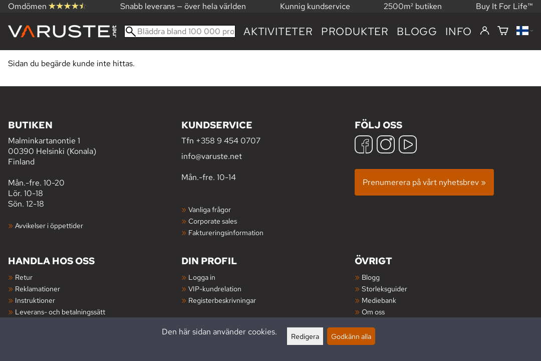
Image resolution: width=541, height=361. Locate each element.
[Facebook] (364, 145)
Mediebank (379, 300)
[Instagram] (386, 145)
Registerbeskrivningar (222, 300)
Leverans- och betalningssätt (60, 311)
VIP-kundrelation (214, 288)
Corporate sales (212, 221)
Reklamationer (37, 288)
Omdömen (47, 6)
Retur (24, 277)
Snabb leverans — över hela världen (183, 6)
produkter (355, 31)
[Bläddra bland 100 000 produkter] (179, 31)
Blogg (371, 277)
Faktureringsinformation (225, 232)
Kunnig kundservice (315, 6)
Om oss (373, 311)
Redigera (305, 336)
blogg (417, 31)
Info (458, 31)
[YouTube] (408, 145)
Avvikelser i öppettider (49, 225)
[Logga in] (484, 31)
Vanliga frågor (209, 209)
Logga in (201, 277)
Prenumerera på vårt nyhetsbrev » (424, 182)
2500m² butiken (413, 6)
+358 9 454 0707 (228, 140)
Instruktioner (35, 300)
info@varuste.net (211, 156)
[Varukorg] (502, 31)
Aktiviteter (278, 31)
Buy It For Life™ (504, 6)
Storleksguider (384, 288)
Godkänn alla (351, 336)
